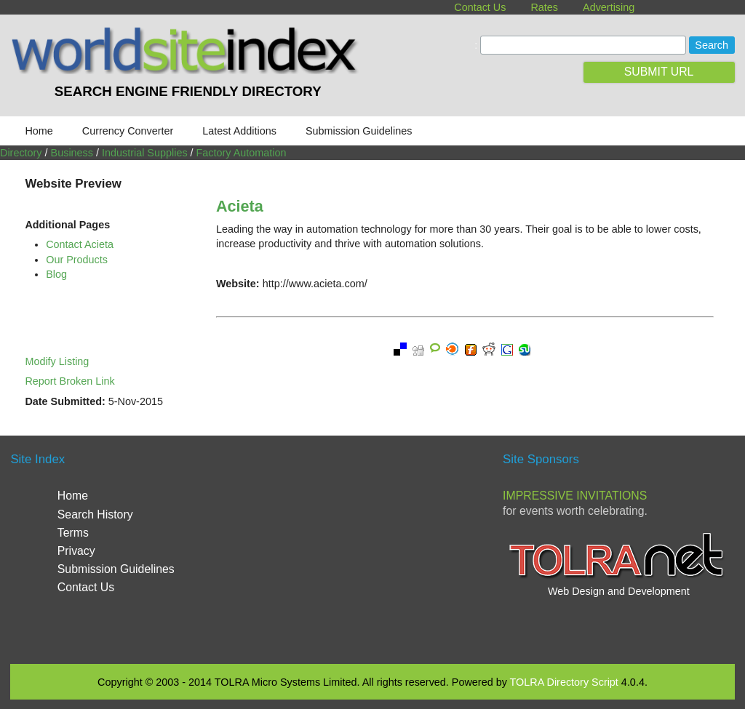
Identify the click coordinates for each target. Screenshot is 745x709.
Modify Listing (57, 361)
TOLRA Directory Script (564, 682)
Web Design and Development (619, 591)
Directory (21, 153)
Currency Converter (128, 131)
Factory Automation (241, 153)
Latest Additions (239, 131)
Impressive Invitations (575, 495)
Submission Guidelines (359, 131)
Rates (544, 7)
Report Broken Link (69, 381)
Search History (95, 514)
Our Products (77, 259)
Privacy (76, 551)
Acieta (239, 206)
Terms (73, 532)
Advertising (608, 7)
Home (38, 131)
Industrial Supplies (145, 153)
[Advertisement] (379, 548)
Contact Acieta (79, 244)
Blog (56, 274)
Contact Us (480, 7)
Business (72, 153)
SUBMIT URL (659, 71)
